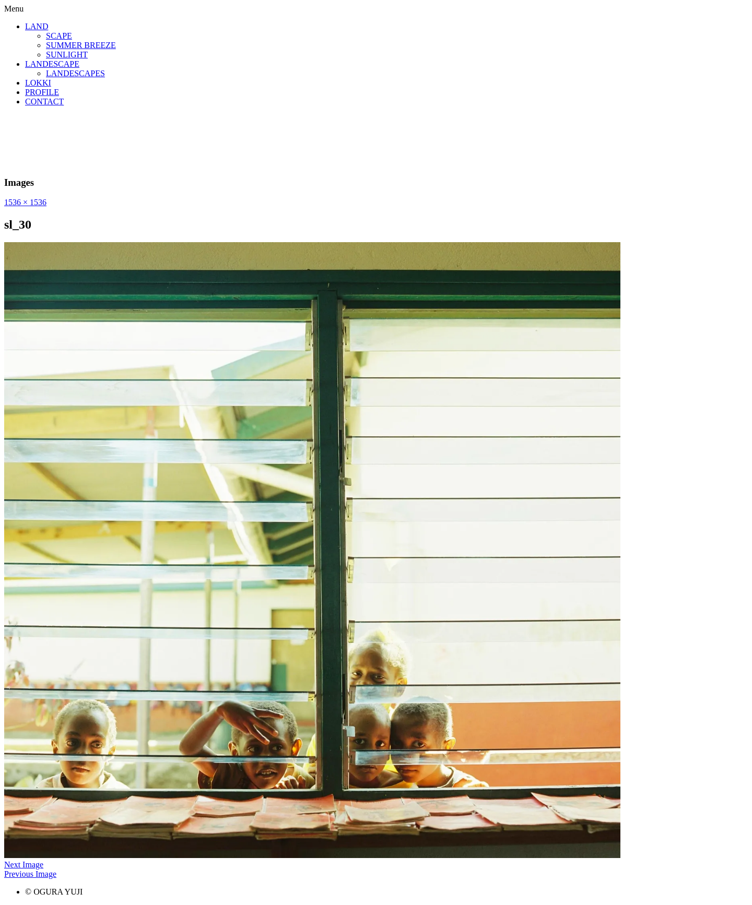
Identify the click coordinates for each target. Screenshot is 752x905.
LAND (36, 26)
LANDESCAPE (52, 63)
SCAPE (59, 35)
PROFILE (42, 92)
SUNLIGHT (67, 54)
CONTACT (44, 101)
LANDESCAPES (75, 73)
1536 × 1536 (25, 202)
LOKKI (38, 82)
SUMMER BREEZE (81, 45)
